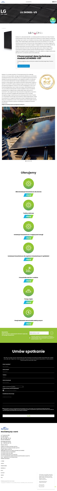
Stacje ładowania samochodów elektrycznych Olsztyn (15, 456)
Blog (2, 470)
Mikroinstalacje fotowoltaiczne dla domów (12, 450)
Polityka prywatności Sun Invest (7, 481)
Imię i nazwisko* (7, 364)
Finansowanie (4, 465)
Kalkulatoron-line (53, 22)
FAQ (2, 477)
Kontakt (3, 472)
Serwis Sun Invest (5, 458)
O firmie (2, 461)
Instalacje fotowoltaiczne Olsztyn (10, 448)
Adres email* (6, 369)
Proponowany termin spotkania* (11, 388)
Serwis (2, 475)
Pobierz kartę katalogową (24, 66)
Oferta (2, 463)
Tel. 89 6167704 (28, 1)
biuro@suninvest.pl (6, 441)
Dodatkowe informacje (8, 393)
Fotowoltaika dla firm (7, 453)
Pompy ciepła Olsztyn (6, 449)
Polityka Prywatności (42, 482)
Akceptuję (41, 485)
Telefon (4, 375)
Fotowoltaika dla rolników (8, 452)
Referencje (3, 468)
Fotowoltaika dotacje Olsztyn (9, 454)
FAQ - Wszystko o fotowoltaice (9, 457)
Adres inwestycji (7, 380)
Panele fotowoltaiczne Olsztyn (9, 446)
